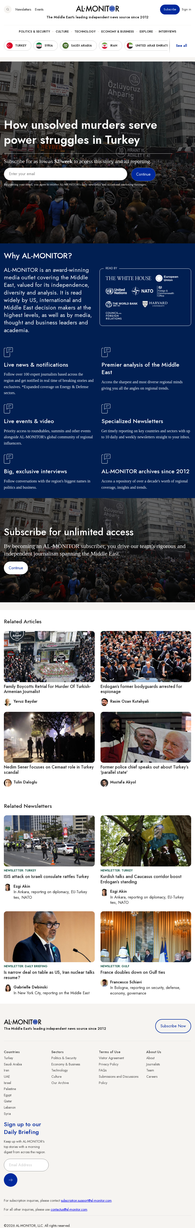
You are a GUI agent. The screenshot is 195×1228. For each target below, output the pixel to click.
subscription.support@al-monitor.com (86, 1200)
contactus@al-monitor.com (69, 1209)
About (150, 1058)
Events (39, 9)
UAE (7, 1076)
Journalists (153, 1064)
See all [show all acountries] (181, 45)
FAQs (103, 1070)
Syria (7, 1113)
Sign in (186, 9)
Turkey (8, 1058)
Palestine (10, 1088)
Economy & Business (117, 31)
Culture (62, 31)
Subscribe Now (173, 1026)
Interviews (167, 31)
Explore (146, 31)
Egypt (7, 1095)
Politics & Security (34, 31)
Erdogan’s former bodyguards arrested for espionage (141, 689)
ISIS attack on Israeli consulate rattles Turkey (46, 876)
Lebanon (10, 1107)
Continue (16, 568)
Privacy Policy (108, 1064)
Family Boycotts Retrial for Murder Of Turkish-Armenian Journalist (47, 689)
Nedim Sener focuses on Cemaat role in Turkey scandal (49, 769)
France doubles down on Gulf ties (133, 972)
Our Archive (60, 1082)
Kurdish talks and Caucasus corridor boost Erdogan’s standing (141, 879)
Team (150, 1070)
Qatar (8, 1101)
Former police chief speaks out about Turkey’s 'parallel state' (144, 769)
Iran (6, 1070)
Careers (151, 1076)
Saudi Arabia (13, 1064)
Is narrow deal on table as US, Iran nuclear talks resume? (49, 975)
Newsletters (23, 9)
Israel (7, 1082)
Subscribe (170, 9)
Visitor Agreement (111, 1058)
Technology (84, 31)
